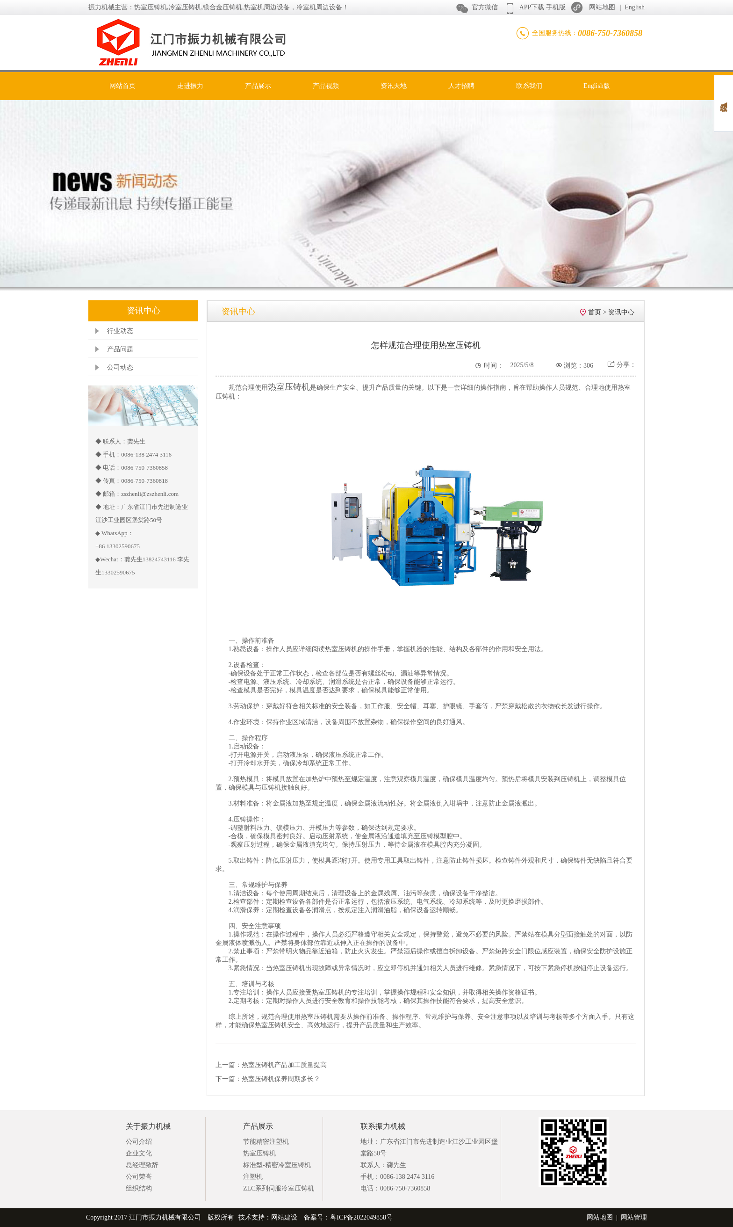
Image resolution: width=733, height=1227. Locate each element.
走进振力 (190, 85)
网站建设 (284, 1217)
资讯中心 (621, 312)
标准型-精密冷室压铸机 (277, 1165)
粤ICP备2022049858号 (361, 1217)
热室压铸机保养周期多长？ (281, 1078)
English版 (596, 85)
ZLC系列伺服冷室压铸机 (278, 1188)
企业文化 (139, 1153)
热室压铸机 (259, 1153)
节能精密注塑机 (266, 1141)
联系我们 (529, 85)
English (635, 7)
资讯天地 (394, 85)
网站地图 (602, 7)
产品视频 (326, 85)
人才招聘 (461, 85)
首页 (594, 312)
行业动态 (120, 330)
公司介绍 (139, 1141)
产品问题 (120, 349)
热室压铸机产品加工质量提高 (284, 1064)
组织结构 (139, 1188)
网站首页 (122, 85)
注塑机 (253, 1176)
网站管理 (634, 1217)
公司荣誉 (139, 1176)
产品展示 (258, 85)
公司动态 (120, 367)
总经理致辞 (142, 1165)
